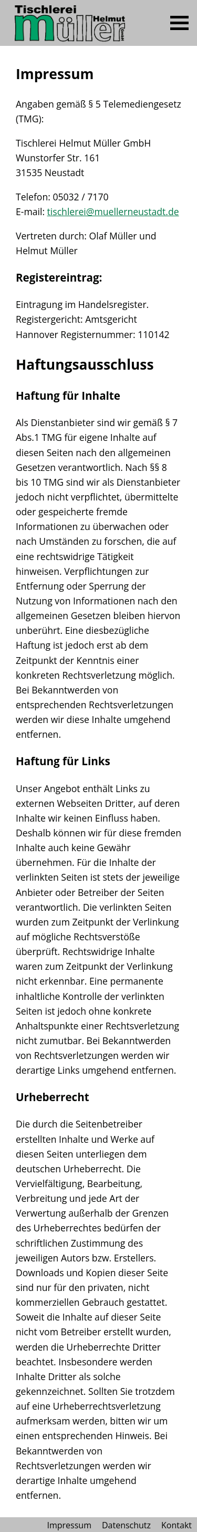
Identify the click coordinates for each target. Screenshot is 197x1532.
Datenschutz (126, 1525)
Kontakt (176, 1525)
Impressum (69, 1525)
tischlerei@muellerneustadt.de (113, 211)
